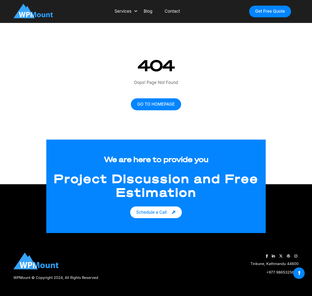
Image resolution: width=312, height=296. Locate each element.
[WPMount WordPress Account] (288, 256)
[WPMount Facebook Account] (266, 256)
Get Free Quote (270, 11)
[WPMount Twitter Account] (281, 256)
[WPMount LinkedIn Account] (273, 256)
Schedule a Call (151, 212)
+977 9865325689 (282, 272)
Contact (172, 11)
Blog (148, 11)
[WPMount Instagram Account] (296, 256)
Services (123, 11)
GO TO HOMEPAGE (156, 104)
